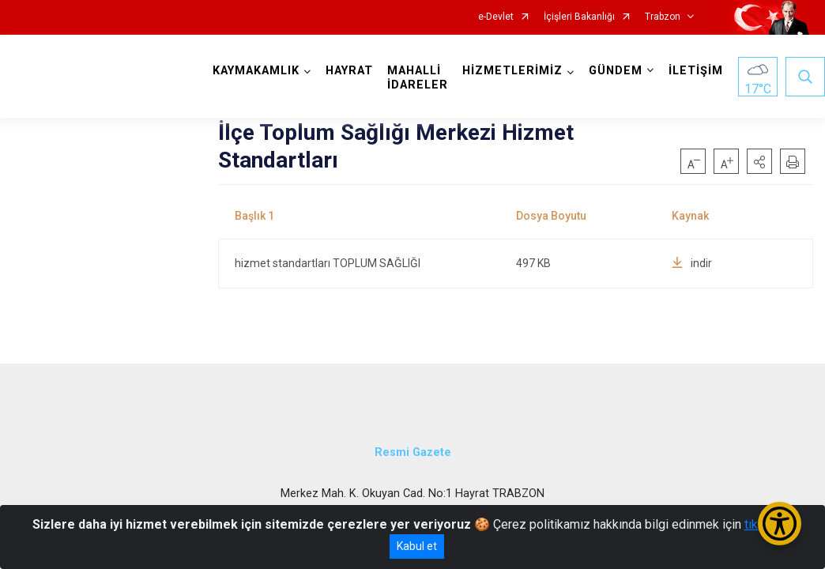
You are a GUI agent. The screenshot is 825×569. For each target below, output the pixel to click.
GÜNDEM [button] (615, 70)
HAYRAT (349, 70)
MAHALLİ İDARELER (417, 78)
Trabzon (662, 17)
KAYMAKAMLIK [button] (256, 70)
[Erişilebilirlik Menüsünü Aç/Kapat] (779, 523)
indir (692, 263)
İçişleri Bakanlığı (579, 17)
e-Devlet (496, 17)
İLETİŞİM (696, 70)
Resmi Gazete (413, 452)
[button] (759, 161)
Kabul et (417, 546)
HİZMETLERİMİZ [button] (512, 70)
